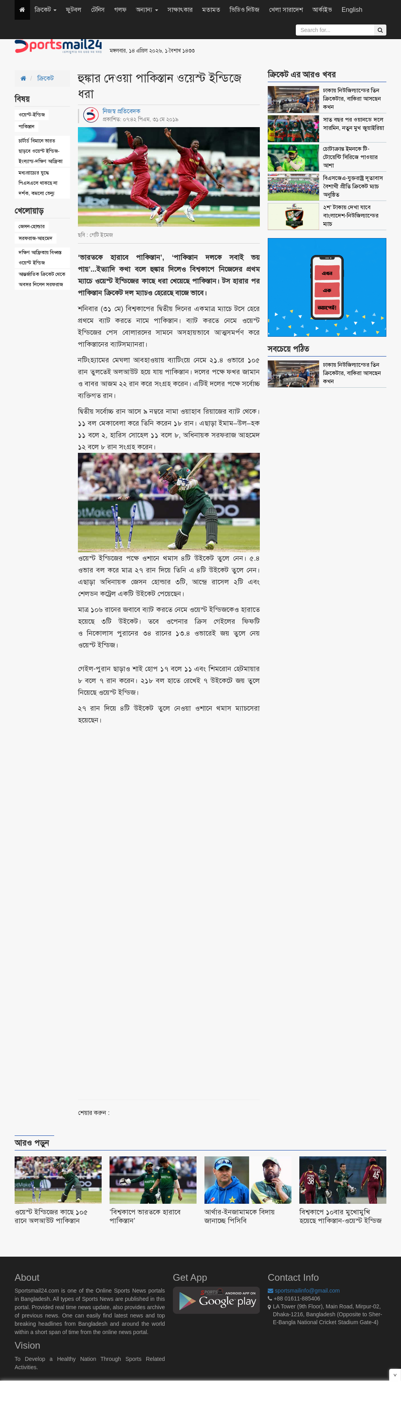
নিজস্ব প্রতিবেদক (121, 111)
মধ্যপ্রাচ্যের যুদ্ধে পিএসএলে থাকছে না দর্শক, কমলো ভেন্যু (38, 183)
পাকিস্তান (26, 126)
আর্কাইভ (322, 9)
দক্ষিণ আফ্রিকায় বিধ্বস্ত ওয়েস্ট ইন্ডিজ (40, 258)
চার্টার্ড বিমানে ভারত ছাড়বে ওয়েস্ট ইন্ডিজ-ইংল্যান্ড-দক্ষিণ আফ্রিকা (40, 151)
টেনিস (98, 9)
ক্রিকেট (46, 9)
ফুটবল (73, 9)
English (352, 9)
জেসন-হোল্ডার (32, 226)
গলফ (120, 9)
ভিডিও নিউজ (244, 9)
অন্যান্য (147, 9)
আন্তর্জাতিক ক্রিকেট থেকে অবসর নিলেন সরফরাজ (42, 279)
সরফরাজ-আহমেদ (36, 238)
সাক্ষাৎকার (180, 9)
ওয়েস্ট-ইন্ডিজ (32, 115)
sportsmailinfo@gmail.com (304, 1290)
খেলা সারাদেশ (286, 9)
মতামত (211, 9)
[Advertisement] (297, 47)
